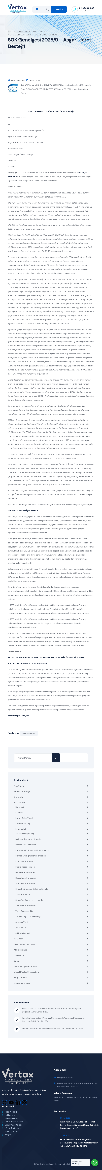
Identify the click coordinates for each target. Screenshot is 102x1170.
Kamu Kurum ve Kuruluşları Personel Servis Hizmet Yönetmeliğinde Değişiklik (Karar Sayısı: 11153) (51, 1010)
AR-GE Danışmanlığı (24, 833)
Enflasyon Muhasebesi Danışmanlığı (32, 850)
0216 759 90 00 (86, 8)
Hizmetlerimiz (20, 829)
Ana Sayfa (19, 786)
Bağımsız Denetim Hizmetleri (28, 839)
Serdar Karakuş (22, 823)
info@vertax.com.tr (65, 1077)
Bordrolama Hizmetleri (26, 844)
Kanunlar (18, 938)
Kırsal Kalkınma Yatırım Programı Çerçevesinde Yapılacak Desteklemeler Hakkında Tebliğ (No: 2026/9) (54, 1020)
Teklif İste (59, 9)
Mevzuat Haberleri (62, 1164)
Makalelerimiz (20, 949)
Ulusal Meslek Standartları (26, 972)
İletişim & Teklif (21, 922)
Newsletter (19, 955)
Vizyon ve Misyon (22, 983)
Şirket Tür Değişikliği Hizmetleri (29, 900)
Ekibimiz (19, 812)
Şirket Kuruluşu (22, 894)
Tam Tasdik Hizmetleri (25, 905)
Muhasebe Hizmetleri (25, 872)
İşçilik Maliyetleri (22, 933)
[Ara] (56, 757)
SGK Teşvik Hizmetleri (25, 883)
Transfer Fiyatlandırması (25, 966)
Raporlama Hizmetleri (25, 878)
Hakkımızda (19, 802)
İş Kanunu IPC (20, 927)
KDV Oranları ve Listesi (25, 944)
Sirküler (17, 961)
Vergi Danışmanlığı (24, 911)
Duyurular (18, 797)
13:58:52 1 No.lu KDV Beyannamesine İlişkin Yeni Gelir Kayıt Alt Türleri (52, 1028)
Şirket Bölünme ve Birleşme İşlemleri (32, 889)
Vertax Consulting (17, 80)
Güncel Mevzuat (29, 733)
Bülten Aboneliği (22, 791)
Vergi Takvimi (20, 977)
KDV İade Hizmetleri (24, 861)
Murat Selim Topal (24, 818)
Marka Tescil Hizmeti (25, 867)
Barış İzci (19, 807)
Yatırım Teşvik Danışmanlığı (28, 916)
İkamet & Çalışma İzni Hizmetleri (30, 855)
